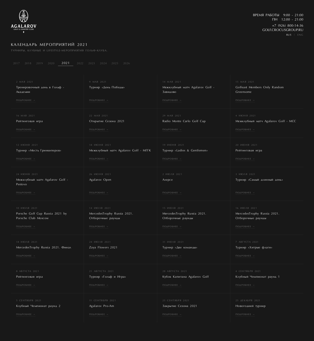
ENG (300, 35)
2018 (28, 63)
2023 (91, 63)
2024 (103, 63)
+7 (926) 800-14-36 (287, 26)
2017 (16, 63)
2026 (126, 63)
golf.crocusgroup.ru (282, 30)
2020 (51, 63)
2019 (39, 63)
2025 (114, 63)
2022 (80, 63)
